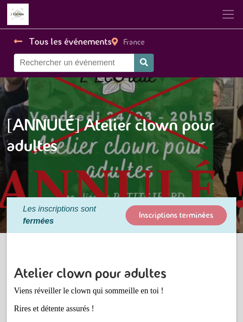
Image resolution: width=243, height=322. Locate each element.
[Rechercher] (144, 63)
